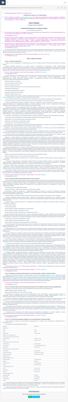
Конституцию (6, 250)
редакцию (15, 35)
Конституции (5, 97)
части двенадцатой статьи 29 (26, 17)
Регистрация (36, 396)
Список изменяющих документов (34, 30)
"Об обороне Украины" (18, 276)
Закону (15, 97)
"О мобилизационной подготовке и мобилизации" (50, 276)
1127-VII (44, 282)
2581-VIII (30, 33)
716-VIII (47, 54)
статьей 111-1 (61, 295)
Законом (6, 19)
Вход (30, 396)
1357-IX (28, 46)
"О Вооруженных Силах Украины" (31, 276)
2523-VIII (44, 72)
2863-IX (44, 174)
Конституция (53, 275)
